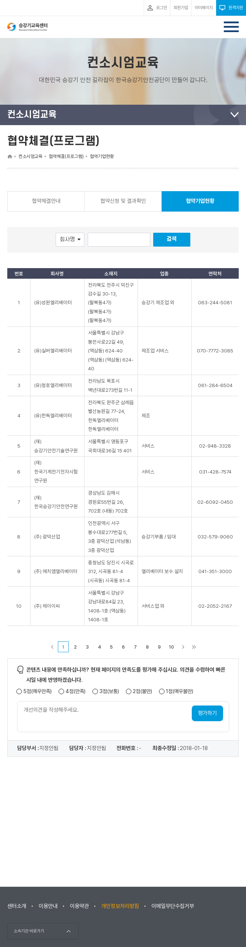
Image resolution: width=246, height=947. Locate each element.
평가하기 (207, 713)
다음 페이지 (183, 646)
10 (171, 647)
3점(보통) (109, 691)
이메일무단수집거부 (172, 906)
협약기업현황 (200, 204)
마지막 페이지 (194, 646)
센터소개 (16, 906)
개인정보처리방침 (120, 906)
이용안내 (48, 906)
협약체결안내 (46, 201)
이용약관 (79, 906)
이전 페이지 (52, 646)
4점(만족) (76, 691)
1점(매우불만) (179, 691)
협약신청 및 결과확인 (123, 201)
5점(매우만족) (37, 691)
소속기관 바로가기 (29, 931)
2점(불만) (142, 691)
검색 (172, 239)
